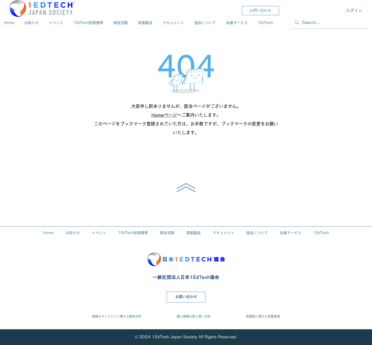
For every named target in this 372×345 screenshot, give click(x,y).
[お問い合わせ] (260, 10)
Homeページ (164, 115)
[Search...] (329, 22)
